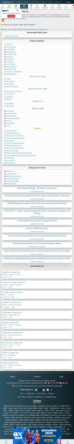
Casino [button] (43, 1)
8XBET (5, 408)
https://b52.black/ (47, 417)
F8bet (40, 408)
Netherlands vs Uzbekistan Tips (13, 332)
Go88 (21, 419)
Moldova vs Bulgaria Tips (11, 322)
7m (27, 415)
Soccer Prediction (25, 382)
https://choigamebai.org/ (13, 422)
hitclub (32, 412)
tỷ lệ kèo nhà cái (9, 405)
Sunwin (31, 419)
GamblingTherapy (50, 396)
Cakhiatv (55, 424)
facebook (10, 29)
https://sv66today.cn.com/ (13, 431)
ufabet (25, 422)
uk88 (34, 424)
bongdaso (34, 405)
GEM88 (57, 417)
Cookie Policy (30, 393)
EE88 (20, 408)
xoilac (12, 433)
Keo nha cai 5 (24, 412)
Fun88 (35, 426)
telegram (19, 29)
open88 (27, 410)
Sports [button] (26, 1)
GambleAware (38, 396)
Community (35, 1)
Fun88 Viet (42, 426)
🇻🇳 (66, 382)
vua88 (18, 424)
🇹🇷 (52, 382)
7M (11, 412)
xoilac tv (6, 433)
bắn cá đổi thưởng (43, 415)
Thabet (5, 412)
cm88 (68, 408)
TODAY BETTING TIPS (38, 76)
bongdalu (42, 405)
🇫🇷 (49, 382)
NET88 (6, 424)
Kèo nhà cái (13, 415)
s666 (10, 408)
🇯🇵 (60, 382)
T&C (21, 393)
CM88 (11, 410)
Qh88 (25, 408)
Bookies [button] (58, 1)
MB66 (35, 408)
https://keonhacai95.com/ (58, 419)
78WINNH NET (55, 408)
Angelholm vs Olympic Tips (11, 272)
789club (43, 412)
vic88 (61, 429)
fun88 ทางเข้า (64, 405)
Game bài (19, 417)
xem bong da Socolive (63, 410)
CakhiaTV (5, 415)
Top (68, 429)
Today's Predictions (28, 24)
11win (10, 426)
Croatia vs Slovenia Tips (10, 362)
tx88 (29, 424)
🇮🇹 (46, 382)
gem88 (23, 424)
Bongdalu (32, 415)
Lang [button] (68, 1)
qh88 (30, 408)
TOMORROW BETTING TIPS (37, 89)
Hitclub (67, 412)
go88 (37, 412)
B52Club (38, 419)
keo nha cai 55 (40, 422)
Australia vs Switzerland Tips (12, 302)
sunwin (48, 405)
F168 (21, 410)
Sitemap (51, 393)
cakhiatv (15, 419)
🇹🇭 (63, 382)
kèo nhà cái (25, 405)
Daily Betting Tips (33, 29)
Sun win (16, 426)
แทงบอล (31, 422)
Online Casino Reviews (12, 36)
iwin (34, 417)
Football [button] (19, 1)
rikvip (38, 417)
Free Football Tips (12, 382)
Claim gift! (11, 16)
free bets (45, 29)
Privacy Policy (41, 393)
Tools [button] (50, 1)
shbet (63, 408)
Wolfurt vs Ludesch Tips (10, 352)
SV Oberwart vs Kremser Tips (12, 312)
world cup (55, 405)
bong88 (18, 405)
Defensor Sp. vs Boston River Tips (14, 282)
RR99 (67, 422)
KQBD (62, 424)
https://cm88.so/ (37, 410)
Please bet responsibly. (54, 385)
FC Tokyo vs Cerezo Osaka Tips (13, 292)
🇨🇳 (55, 382)
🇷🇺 (57, 382)
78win (5, 410)
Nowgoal (21, 415)
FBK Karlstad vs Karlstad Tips (12, 342)
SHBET (16, 412)
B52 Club (46, 419)
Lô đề (13, 417)
